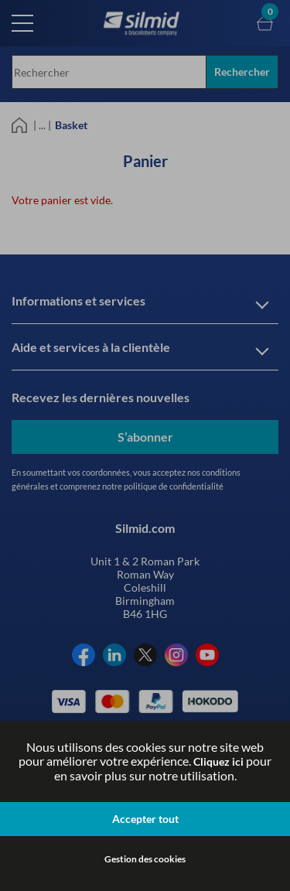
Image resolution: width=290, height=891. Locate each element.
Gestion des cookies (145, 859)
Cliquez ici (218, 761)
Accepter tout (145, 818)
